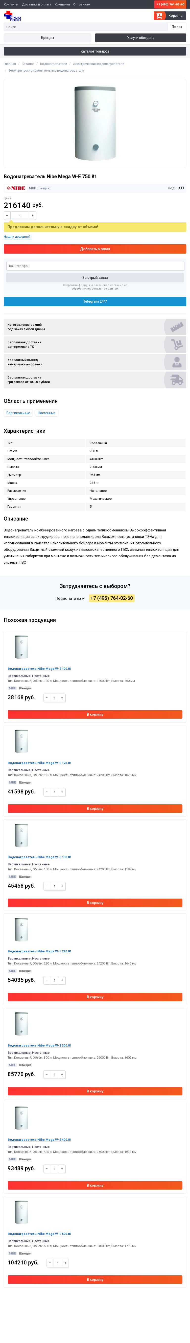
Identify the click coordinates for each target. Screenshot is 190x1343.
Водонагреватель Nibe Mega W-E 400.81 (39, 1139)
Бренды (47, 38)
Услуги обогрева (140, 38)
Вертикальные (18, 413)
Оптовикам (81, 4)
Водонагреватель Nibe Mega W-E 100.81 (39, 669)
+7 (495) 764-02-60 (170, 4)
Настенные (47, 413)
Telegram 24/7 (95, 301)
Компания (62, 4)
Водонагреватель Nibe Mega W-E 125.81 (39, 763)
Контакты (11, 4)
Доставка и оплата (36, 4)
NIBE (20, 188)
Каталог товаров (95, 51)
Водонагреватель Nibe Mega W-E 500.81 (39, 1234)
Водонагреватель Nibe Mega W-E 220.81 (39, 951)
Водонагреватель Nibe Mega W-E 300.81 (39, 1045)
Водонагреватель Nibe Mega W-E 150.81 (39, 857)
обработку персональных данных (94, 288)
